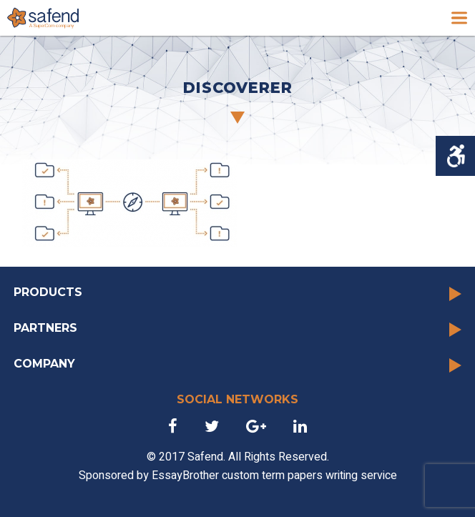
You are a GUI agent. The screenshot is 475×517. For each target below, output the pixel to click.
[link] (43, 18)
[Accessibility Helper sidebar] (455, 156)
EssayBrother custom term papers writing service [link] (274, 475)
